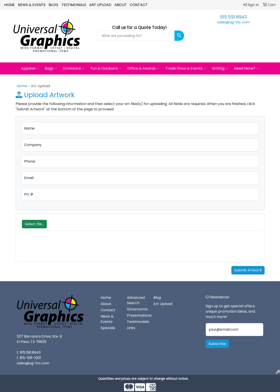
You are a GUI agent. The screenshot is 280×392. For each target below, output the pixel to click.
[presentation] (54, 248)
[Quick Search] (135, 36)
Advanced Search (136, 300)
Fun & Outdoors (106, 68)
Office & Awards (143, 68)
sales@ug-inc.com (233, 22)
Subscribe (217, 343)
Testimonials (73, 4)
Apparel (30, 68)
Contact (138, 4)
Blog (53, 4)
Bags (51, 68)
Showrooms (137, 309)
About (120, 4)
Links (131, 327)
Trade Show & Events (185, 68)
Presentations (137, 315)
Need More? (246, 68)
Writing (220, 68)
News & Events (32, 4)
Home (9, 4)
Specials (108, 327)
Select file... (34, 224)
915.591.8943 (233, 17)
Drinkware (74, 68)
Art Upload (100, 4)
